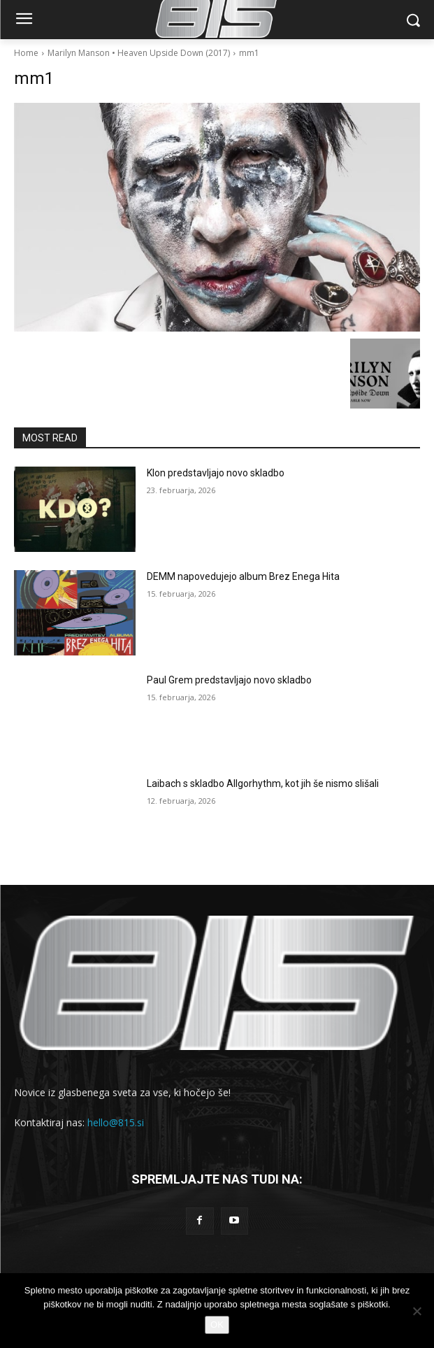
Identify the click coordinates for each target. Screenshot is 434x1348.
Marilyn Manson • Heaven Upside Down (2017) (139, 53)
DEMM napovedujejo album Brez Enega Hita (243, 576)
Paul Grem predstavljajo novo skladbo (229, 680)
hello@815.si (115, 1122)
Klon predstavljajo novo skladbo (215, 472)
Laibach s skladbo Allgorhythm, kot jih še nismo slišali (263, 783)
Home (26, 53)
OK (217, 1324)
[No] (417, 1311)
